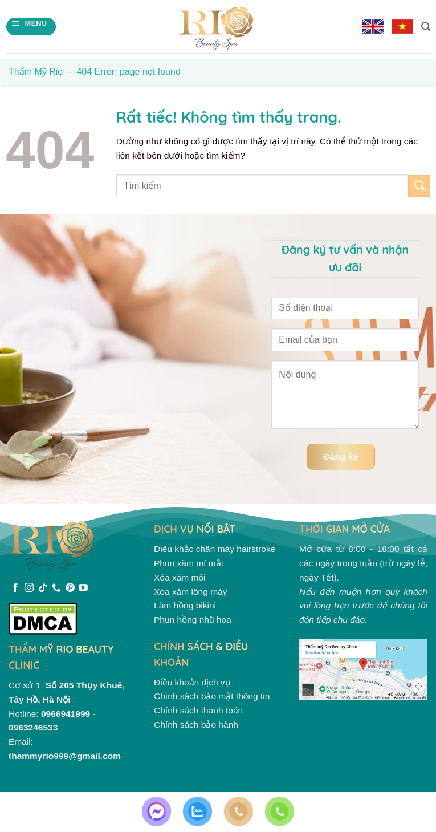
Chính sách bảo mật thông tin (212, 696)
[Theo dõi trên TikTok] (42, 588)
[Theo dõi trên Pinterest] (70, 588)
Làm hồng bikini (185, 605)
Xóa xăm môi (180, 577)
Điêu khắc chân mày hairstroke (214, 549)
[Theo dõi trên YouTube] (83, 588)
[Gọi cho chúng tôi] (56, 588)
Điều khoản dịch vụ (192, 682)
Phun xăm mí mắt (188, 563)
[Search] (425, 26)
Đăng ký (340, 456)
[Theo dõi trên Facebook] (15, 588)
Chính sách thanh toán (198, 710)
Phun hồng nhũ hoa (192, 619)
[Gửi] (419, 186)
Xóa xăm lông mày (190, 591)
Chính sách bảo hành (196, 724)
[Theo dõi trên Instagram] (29, 588)
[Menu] (30, 26)
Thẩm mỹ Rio (36, 71)
